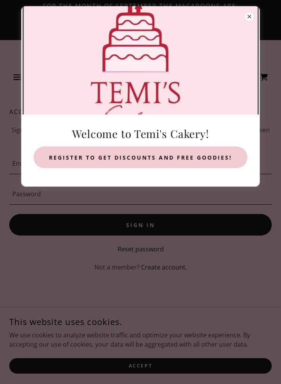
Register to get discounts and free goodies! (140, 157)
